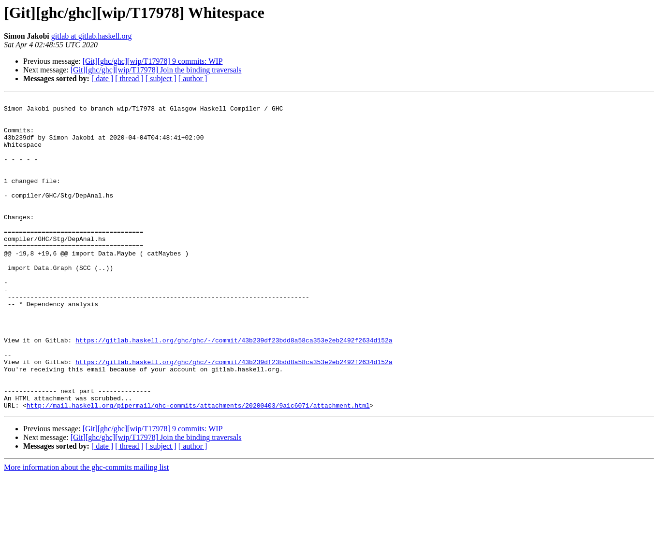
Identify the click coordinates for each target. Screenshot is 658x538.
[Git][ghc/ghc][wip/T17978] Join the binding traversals (156, 70)
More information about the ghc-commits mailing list (86, 529)
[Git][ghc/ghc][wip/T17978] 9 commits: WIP (153, 61)
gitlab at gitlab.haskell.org (91, 36)
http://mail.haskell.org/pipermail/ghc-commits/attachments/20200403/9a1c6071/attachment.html (198, 467)
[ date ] (102, 78)
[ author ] (192, 78)
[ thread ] (129, 78)
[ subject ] (161, 78)
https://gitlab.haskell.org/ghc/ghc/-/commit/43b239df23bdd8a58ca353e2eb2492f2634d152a (233, 389)
